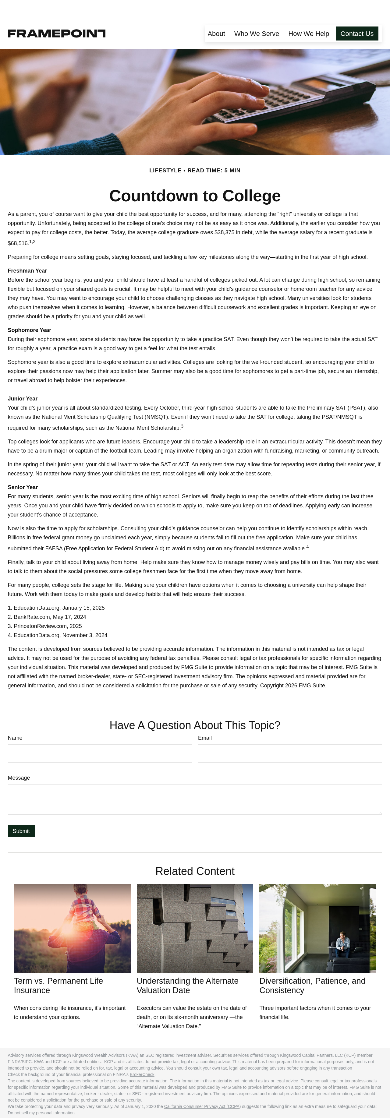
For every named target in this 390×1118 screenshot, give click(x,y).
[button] (216, 15)
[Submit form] (21, 813)
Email (205, 720)
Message (19, 760)
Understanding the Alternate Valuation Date (188, 967)
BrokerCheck (142, 1056)
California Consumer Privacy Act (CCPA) (202, 1088)
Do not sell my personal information (41, 1094)
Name (15, 720)
